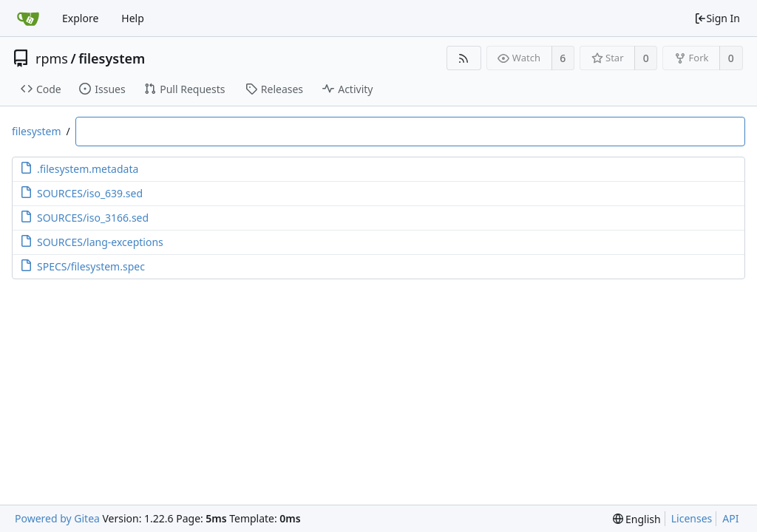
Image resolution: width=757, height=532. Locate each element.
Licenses (692, 518)
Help (132, 18)
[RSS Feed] (464, 58)
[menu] (637, 519)
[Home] (28, 18)
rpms (51, 58)
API (730, 518)
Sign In (717, 18)
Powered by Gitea (57, 518)
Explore (80, 18)
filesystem (111, 58)
